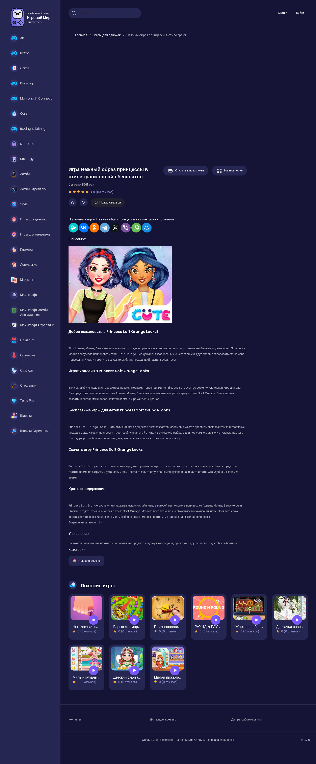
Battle (19, 53)
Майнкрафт (23, 295)
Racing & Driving (28, 129)
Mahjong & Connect (31, 98)
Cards (20, 68)
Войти (300, 13)
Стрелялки (23, 386)
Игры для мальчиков (30, 234)
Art (17, 38)
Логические (23, 265)
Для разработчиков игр (246, 719)
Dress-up (22, 83)
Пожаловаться (108, 202)
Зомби (20, 174)
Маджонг (21, 280)
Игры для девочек (28, 219)
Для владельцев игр (163, 719)
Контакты (75, 719)
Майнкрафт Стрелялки (32, 325)
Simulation (23, 144)
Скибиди (21, 370)
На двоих (22, 340)
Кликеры (21, 250)
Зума (19, 204)
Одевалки (22, 355)
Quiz (18, 114)
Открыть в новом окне (185, 170)
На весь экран (229, 170)
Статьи (282, 13)
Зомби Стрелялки (28, 189)
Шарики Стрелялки (29, 431)
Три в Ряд (22, 401)
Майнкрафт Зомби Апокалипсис (29, 311)
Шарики (21, 416)
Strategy (22, 159)
